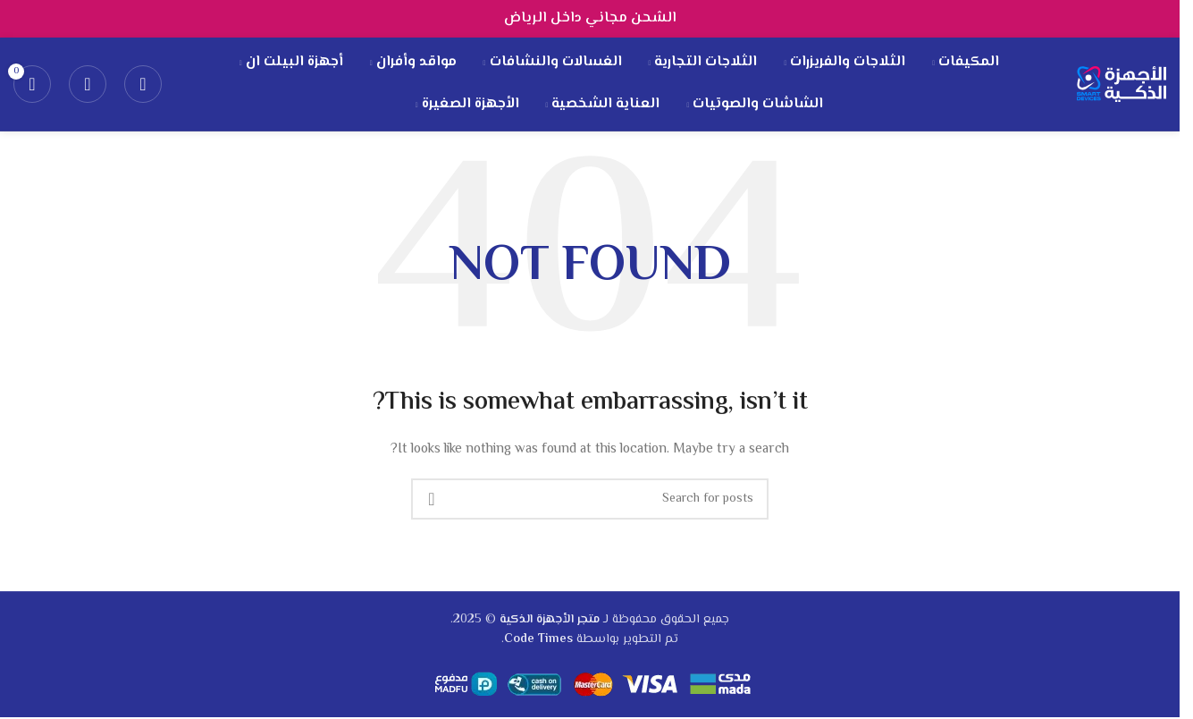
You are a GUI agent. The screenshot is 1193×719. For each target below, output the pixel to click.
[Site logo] (1121, 84)
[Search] (143, 84)
